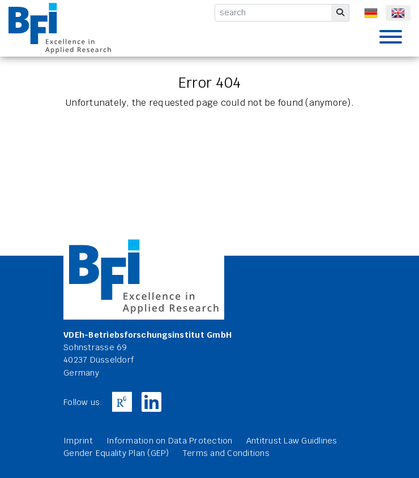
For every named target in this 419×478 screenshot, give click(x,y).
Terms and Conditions (226, 452)
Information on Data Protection (169, 440)
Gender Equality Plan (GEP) (116, 452)
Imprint (78, 440)
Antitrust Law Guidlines (291, 440)
